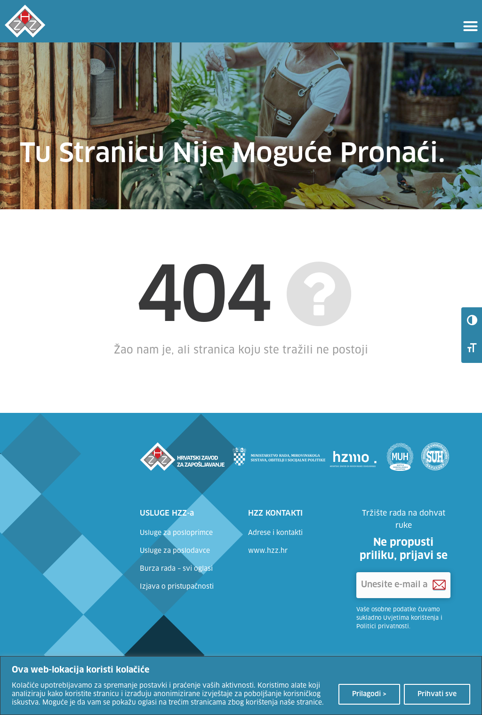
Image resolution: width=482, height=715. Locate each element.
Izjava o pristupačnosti (177, 587)
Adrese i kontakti (275, 533)
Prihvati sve (437, 694)
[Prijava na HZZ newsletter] (439, 585)
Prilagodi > (369, 694)
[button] (470, 26)
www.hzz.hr (268, 551)
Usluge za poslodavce (175, 551)
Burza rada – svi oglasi (176, 569)
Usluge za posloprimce (176, 533)
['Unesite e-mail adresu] (403, 585)
